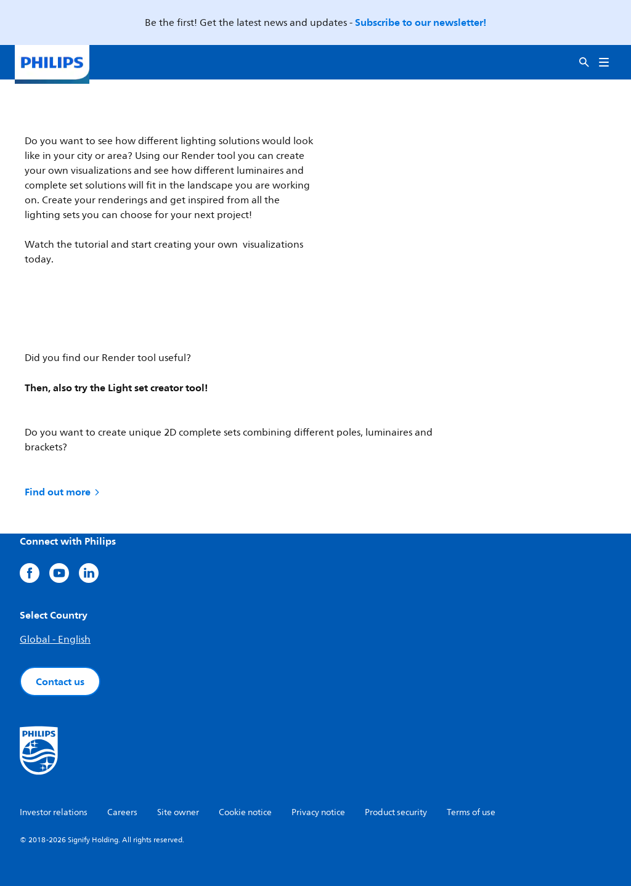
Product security (396, 812)
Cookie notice (245, 812)
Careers (122, 812)
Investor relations (54, 812)
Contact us (60, 681)
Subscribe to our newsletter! (420, 22)
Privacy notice (318, 812)
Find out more (63, 491)
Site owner (178, 812)
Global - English (55, 640)
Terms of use (471, 812)
